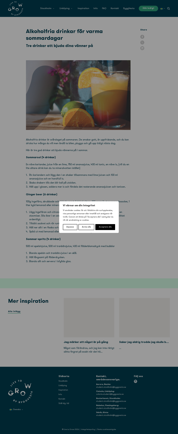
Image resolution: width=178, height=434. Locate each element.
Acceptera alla (105, 227)
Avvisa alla (86, 227)
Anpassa (70, 227)
